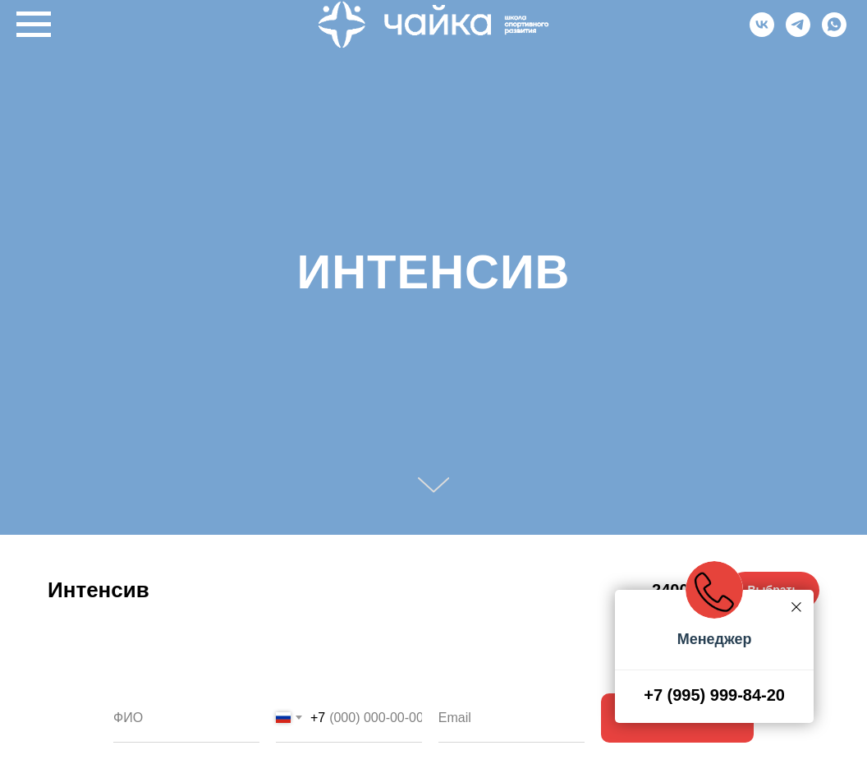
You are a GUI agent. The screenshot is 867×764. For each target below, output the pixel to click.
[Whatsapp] (834, 32)
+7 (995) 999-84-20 (714, 695)
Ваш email (472, 681)
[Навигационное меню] (33, 25)
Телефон (306, 681)
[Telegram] (798, 32)
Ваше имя (147, 681)
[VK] (762, 32)
